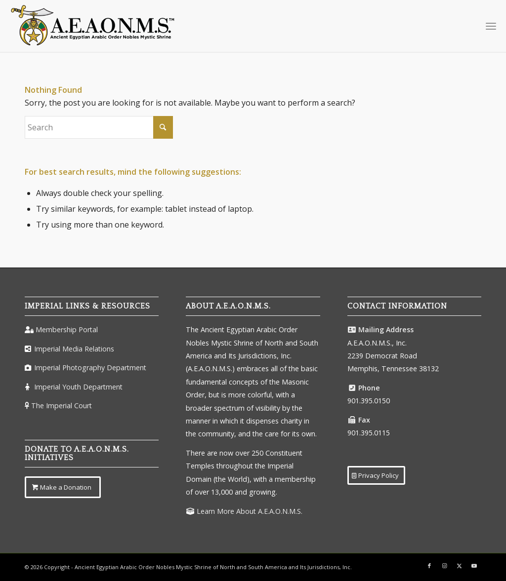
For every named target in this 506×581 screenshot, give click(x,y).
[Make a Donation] (63, 487)
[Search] (99, 127)
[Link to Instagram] (444, 565)
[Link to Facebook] (429, 565)
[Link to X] (459, 565)
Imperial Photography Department (90, 367)
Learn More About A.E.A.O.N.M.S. (249, 511)
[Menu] (491, 25)
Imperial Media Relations (74, 348)
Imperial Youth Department (78, 386)
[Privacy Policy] (376, 475)
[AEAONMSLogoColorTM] (93, 26)
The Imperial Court (61, 405)
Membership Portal (67, 329)
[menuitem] (491, 25)
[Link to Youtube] (473, 565)
